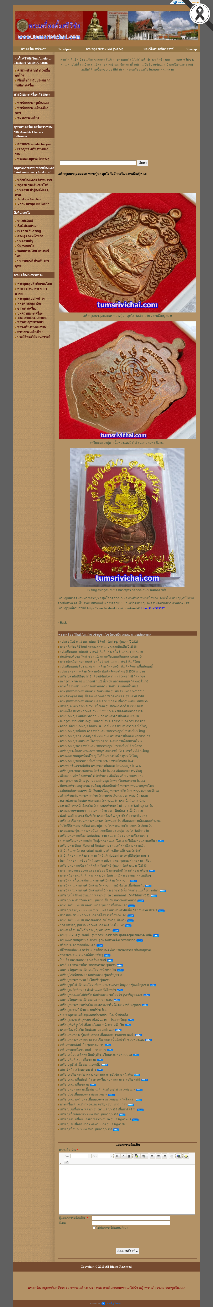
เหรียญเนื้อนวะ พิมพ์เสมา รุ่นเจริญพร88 (86, 1129)
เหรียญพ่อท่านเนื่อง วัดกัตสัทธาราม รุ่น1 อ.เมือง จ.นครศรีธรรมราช (104, 835)
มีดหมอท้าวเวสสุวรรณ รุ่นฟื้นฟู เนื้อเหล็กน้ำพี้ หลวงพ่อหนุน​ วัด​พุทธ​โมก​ (107, 786)
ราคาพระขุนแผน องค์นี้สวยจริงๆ (81, 955)
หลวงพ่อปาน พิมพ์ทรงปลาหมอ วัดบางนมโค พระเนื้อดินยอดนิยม (102, 800)
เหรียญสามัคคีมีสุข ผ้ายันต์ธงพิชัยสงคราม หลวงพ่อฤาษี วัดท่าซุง (102, 676)
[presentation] (123, 1238)
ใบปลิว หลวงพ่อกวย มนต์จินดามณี (83, 960)
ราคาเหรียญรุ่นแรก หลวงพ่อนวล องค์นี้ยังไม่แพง (92, 925)
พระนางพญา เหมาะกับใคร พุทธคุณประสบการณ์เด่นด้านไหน (101, 741)
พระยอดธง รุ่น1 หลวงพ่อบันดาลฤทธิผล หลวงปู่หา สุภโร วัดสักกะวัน (104, 830)
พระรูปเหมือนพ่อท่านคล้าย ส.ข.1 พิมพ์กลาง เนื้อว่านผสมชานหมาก (104, 701)
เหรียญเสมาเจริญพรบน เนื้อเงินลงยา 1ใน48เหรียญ (93, 1019)
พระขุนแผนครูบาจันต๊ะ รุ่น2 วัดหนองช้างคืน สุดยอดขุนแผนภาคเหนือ (106, 935)
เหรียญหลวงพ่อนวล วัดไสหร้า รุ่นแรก (85, 980)
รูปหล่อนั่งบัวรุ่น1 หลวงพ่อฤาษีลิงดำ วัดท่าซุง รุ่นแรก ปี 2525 (99, 641)
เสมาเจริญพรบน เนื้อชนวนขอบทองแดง (86, 1000)
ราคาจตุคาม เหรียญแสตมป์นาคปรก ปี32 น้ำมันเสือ (94, 1014)
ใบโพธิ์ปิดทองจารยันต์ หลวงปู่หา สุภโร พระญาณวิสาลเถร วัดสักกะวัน (106, 825)
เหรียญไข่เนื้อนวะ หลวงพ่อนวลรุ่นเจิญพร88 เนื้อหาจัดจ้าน (98, 1109)
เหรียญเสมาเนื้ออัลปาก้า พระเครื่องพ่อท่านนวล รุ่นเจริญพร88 (100, 1079)
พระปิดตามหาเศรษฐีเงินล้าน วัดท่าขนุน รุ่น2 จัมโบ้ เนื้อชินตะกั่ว (102, 885)
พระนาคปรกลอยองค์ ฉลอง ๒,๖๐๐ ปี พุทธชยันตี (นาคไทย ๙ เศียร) (104, 870)
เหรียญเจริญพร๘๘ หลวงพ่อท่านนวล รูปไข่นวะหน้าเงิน (96, 1074)
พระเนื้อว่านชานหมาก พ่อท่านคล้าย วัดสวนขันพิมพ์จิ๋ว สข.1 (99, 686)
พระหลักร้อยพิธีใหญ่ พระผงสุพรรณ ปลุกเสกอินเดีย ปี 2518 (98, 646)
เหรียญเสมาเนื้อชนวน (74, 1084)
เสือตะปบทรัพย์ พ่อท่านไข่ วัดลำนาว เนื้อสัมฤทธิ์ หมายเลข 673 (101, 776)
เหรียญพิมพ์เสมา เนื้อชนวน (78, 1059)
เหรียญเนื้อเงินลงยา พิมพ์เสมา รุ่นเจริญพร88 (89, 1114)
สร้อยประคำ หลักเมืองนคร (77, 945)
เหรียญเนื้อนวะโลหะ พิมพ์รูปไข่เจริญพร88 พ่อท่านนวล (96, 1054)
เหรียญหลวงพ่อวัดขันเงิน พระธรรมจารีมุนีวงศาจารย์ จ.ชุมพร (100, 1005)
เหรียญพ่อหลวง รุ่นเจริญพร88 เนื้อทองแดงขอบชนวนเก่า (97, 1034)
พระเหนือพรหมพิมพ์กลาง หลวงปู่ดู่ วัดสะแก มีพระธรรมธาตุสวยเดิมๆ (105, 875)
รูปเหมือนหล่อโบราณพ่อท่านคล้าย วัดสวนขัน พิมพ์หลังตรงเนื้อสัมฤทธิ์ (106, 666)
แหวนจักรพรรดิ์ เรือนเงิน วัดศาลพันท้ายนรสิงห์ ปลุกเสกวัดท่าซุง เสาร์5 (106, 805)
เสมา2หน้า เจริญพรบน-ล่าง (78, 1069)
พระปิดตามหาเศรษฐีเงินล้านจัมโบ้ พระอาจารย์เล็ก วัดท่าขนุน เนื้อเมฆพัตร (109, 890)
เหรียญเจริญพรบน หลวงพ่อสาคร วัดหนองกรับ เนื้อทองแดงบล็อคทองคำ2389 (110, 820)
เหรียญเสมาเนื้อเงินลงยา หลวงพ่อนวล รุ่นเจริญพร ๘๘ (95, 1119)
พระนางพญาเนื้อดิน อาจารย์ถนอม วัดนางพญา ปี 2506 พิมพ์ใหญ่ (102, 731)
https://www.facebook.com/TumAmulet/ (113, 608)
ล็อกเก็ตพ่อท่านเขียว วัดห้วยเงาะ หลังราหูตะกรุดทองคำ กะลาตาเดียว (105, 860)
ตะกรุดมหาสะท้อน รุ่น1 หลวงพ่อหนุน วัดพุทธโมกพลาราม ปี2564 (102, 781)
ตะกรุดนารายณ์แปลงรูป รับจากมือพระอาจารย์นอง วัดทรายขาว (102, 721)
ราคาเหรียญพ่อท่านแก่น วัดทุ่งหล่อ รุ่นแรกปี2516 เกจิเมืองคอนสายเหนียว (108, 840)
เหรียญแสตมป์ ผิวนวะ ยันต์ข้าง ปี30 (83, 1010)
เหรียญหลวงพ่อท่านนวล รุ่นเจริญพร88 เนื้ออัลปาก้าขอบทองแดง (102, 1039)
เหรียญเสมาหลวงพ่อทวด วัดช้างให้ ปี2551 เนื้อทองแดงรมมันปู (101, 771)
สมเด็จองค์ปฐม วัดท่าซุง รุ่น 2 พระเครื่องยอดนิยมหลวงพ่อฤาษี (101, 656)
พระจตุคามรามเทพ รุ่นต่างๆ (104, 49)
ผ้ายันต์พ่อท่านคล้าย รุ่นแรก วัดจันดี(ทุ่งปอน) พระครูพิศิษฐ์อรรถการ (104, 855)
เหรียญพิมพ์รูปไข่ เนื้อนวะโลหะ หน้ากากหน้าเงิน (92, 1024)
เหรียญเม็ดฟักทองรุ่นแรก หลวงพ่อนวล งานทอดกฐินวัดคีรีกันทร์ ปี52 (105, 895)
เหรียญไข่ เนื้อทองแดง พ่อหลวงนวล (83, 1094)
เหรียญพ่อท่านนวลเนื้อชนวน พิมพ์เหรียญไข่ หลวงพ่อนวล (97, 1089)
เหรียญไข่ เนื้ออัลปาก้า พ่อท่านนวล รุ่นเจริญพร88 (92, 1124)
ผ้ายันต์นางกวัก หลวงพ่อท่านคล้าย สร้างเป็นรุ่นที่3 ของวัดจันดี (100, 850)
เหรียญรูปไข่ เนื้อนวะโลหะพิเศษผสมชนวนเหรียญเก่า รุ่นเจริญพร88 (104, 985)
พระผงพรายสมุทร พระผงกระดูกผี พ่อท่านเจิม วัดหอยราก (97, 940)
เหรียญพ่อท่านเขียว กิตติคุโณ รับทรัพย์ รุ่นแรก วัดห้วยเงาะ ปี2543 (103, 865)
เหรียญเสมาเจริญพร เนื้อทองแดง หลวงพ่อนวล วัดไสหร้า (97, 1099)
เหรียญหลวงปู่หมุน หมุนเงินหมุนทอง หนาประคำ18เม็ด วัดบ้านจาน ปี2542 (108, 910)
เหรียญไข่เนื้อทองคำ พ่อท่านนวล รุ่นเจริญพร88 (91, 975)
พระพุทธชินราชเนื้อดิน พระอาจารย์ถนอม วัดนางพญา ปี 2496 (100, 766)
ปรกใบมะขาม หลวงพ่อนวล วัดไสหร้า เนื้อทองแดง (93, 915)
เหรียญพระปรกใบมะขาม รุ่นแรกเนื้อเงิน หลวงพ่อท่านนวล (98, 900)
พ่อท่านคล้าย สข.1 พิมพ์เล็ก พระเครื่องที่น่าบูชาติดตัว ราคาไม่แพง (103, 815)
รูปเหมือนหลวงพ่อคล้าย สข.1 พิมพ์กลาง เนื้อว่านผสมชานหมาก (101, 651)
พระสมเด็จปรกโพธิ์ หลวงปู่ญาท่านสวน (85, 930)
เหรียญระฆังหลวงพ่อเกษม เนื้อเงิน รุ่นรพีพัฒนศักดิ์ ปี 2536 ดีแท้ (101, 706)
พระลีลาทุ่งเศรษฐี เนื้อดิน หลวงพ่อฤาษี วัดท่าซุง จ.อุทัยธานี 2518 (102, 696)
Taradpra (64, 49)
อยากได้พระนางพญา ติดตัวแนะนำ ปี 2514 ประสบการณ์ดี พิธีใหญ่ (103, 726)
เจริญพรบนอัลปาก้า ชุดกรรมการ (82, 1044)
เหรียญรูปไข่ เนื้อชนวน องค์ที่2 (80, 1064)
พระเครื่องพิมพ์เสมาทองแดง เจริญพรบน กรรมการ (93, 1104)
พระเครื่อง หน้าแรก (34, 49)
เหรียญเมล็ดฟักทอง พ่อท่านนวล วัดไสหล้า (88, 990)
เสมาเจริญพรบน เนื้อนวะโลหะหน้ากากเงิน (88, 970)
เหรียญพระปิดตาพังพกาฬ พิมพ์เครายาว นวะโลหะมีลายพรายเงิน (102, 845)
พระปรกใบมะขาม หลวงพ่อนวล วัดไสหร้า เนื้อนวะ (93, 920)
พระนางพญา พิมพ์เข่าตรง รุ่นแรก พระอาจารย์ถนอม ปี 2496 (99, 716)
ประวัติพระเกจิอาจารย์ (158, 49)
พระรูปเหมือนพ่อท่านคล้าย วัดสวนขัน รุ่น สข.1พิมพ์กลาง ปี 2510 (102, 691)
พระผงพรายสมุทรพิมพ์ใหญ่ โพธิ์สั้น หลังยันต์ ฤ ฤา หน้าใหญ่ (99, 756)
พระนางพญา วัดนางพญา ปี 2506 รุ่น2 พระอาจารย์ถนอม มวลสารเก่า (105, 736)
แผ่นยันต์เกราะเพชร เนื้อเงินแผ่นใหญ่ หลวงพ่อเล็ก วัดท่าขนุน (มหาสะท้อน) (109, 791)
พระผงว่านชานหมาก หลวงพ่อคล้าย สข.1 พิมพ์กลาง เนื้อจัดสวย (101, 810)
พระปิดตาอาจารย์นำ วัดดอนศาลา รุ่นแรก (88, 965)
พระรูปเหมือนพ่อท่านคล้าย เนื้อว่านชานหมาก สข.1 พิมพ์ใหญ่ (100, 661)
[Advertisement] (127, 84)
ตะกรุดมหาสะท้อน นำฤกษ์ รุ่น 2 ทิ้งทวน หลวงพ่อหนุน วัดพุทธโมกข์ (104, 681)
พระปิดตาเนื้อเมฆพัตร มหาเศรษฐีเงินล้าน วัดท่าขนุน (94, 880)
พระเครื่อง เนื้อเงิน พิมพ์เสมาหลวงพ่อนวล (87, 1029)
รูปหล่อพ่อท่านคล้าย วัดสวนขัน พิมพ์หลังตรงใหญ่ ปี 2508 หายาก (102, 671)
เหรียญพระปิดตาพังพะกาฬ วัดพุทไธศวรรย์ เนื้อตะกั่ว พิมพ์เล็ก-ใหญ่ (104, 751)
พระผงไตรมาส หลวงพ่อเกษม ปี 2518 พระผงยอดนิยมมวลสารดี (101, 711)
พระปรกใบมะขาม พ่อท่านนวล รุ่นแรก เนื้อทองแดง (93, 905)
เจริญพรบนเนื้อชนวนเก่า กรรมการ (83, 1049)
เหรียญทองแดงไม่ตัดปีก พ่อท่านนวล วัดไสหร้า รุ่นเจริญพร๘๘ (101, 995)
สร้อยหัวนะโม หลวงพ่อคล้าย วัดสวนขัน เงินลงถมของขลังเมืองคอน (104, 796)
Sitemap (191, 49)
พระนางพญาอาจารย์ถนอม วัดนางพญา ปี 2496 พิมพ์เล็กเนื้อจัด (101, 746)
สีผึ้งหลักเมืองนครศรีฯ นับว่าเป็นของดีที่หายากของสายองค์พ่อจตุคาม (105, 950)
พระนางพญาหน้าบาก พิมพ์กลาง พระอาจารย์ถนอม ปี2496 (98, 761)
